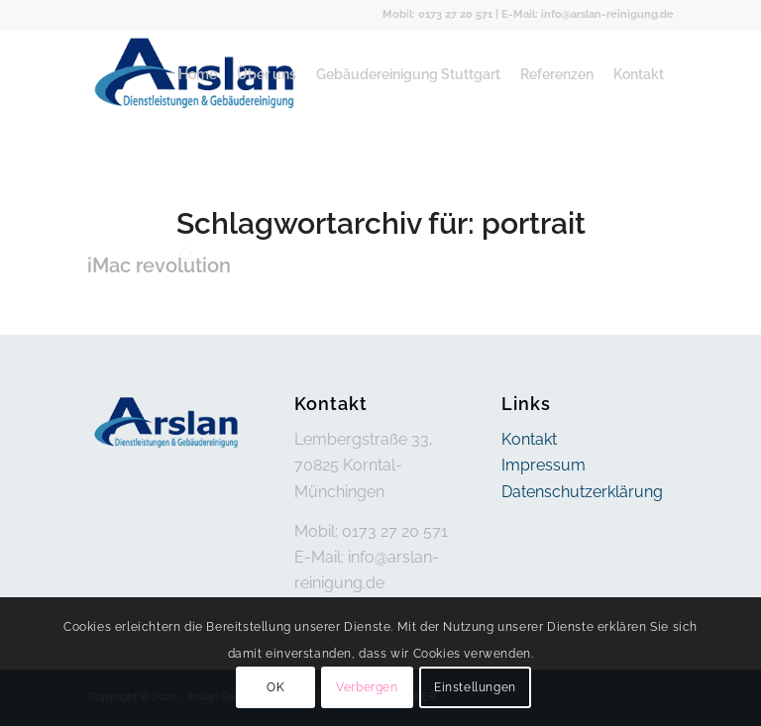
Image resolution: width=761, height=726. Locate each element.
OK (275, 687)
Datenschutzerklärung (582, 491)
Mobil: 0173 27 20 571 (437, 14)
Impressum (543, 465)
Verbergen (366, 687)
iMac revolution (159, 265)
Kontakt (529, 439)
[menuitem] (197, 74)
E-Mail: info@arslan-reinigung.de (587, 14)
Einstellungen (475, 687)
